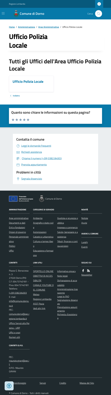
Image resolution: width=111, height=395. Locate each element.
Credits (62, 383)
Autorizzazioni (39, 232)
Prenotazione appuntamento (67, 309)
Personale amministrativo (19, 239)
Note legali (62, 276)
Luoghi (84, 242)
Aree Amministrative (48, 27)
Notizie (84, 218)
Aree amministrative (18, 218)
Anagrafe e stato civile (43, 225)
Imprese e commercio (67, 227)
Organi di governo (17, 232)
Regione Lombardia (17, 3)
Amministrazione (26, 27)
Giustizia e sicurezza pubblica (67, 220)
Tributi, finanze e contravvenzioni (67, 244)
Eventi (84, 247)
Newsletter (86, 275)
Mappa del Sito (87, 383)
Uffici (11, 250)
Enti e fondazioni (17, 227)
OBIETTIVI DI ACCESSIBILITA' (43, 278)
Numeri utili (14, 337)
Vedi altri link (39, 308)
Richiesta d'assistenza (67, 316)
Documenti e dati (17, 223)
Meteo (36, 294)
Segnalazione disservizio (67, 301)
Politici (12, 246)
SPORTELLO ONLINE (43, 271)
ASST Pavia (38, 303)
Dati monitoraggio (17, 383)
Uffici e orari (14, 332)
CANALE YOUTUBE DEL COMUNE (43, 287)
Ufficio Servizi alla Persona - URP (19, 326)
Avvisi (84, 223)
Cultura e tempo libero (43, 244)
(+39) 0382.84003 (18, 293)
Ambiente (37, 218)
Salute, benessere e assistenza (67, 234)
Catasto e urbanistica (43, 236)
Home (12, 27)
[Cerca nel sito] (97, 13)
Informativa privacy (66, 271)
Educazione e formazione (43, 253)
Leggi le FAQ (63, 296)
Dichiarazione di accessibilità (67, 283)
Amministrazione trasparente (67, 291)
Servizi (43, 383)
